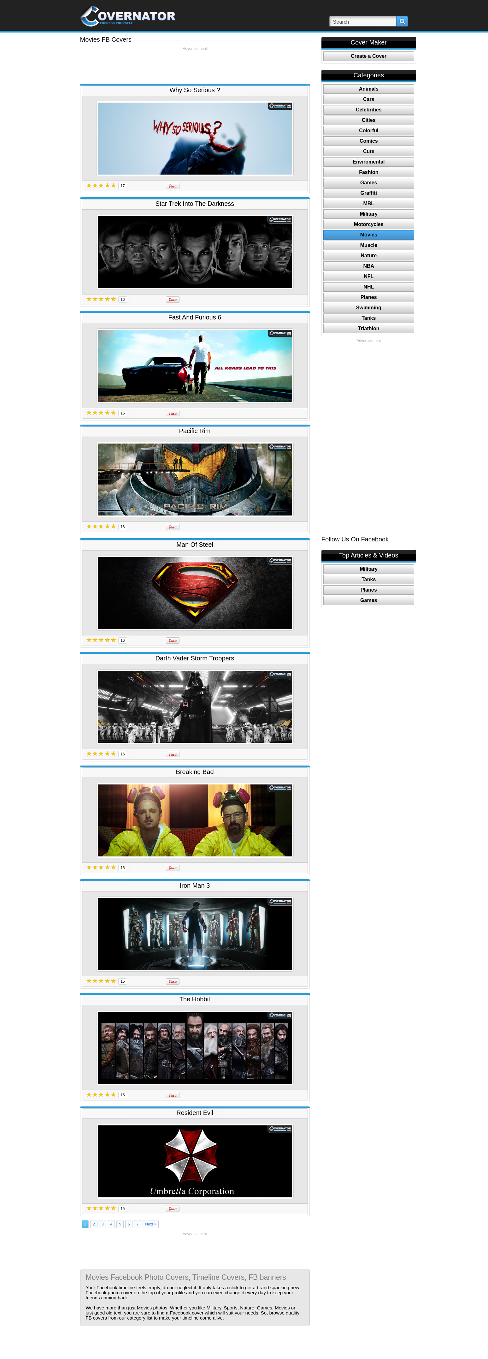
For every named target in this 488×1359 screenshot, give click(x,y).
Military (369, 214)
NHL (368, 286)
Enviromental (369, 161)
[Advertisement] (195, 65)
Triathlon (368, 328)
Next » (150, 1224)
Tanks (369, 318)
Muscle (368, 245)
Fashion (368, 172)
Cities (369, 120)
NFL (368, 276)
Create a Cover (368, 56)
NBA (368, 266)
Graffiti (369, 193)
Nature (369, 255)
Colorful (368, 130)
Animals (369, 89)
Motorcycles (368, 224)
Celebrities (369, 109)
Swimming (368, 307)
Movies (368, 234)
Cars (368, 99)
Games (368, 182)
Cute (368, 151)
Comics (369, 141)
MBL (368, 203)
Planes (369, 297)
